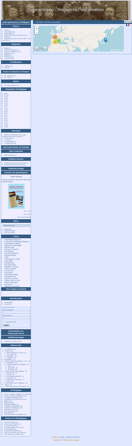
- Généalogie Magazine (11, 240)
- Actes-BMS (8, 261)
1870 (6, 30)
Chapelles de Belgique (16, 89)
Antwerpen (11, 368)
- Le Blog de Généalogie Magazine (16, 241)
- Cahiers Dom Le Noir (11, 280)
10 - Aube (10, 354)
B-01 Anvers (10, 373)
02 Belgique (8, 359)
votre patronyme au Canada (16, 147)
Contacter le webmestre (72, 437)
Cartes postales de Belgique (14, 371)
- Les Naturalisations (11, 253)
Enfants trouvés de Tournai (13, 164)
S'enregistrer (8, 302)
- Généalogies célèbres (11, 243)
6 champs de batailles (11, 431)
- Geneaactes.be (9, 276)
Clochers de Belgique (11, 407)
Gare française (16, 151)
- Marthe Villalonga (10, 282)
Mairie (16, 81)
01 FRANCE (8, 349)
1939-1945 (7, 33)
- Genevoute (8, 273)
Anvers (9, 374)
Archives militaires (10, 50)
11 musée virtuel (9, 425)
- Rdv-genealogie (9, 265)
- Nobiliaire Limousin (10, 267)
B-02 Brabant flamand (13, 376)
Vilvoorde (11, 369)
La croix (7, 140)
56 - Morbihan (9, 76)
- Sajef (5, 257)
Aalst (9, 366)
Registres (15, 44)
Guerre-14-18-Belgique (16, 418)
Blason (6, 401)
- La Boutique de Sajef (11, 259)
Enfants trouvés (16, 159)
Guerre (16, 26)
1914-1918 (7, 32)
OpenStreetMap (118, 50)
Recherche (8, 229)
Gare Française (9, 155)
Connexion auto (9, 322)
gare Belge (8, 413)
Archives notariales (10, 51)
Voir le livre (27, 214)
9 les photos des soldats (12, 434)
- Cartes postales (9, 269)
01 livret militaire (9, 422)
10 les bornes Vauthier (11, 424)
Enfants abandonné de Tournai (14, 163)
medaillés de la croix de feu (13, 399)
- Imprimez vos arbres (11, 286)
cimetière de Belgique (11, 397)
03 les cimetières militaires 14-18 (16, 361)
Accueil (39, 22)
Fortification (16, 62)
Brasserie (7, 402)
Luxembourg (8, 58)
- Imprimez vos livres (11, 278)
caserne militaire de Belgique (16, 364)
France (6, 56)
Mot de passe (7, 315)
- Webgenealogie (9, 255)
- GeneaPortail (8, 263)
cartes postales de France (14, 352)
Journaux (16, 131)
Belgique (7, 53)
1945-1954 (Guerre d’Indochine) (15, 35)
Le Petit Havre (9, 141)
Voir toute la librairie (24, 217)
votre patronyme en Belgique (16, 22)
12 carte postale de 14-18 (12, 427)
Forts (6, 68)
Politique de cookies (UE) (12, 341)
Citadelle (7, 66)
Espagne (7, 55)
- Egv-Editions (8, 251)
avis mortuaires (9, 411)
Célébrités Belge (16, 168)
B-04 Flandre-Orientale (14, 379)
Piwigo (62, 437)
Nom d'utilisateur (8, 310)
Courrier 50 (8, 138)
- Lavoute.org (8, 271)
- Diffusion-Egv (8, 247)
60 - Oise (7, 77)
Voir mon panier (9, 232)
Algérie (6, 37)
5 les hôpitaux (9, 429)
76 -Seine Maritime (10, 85)
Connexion (7, 304)
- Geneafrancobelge (10, 274)
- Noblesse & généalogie (12, 245)
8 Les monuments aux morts (13, 432)
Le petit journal (9, 143)
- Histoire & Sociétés (10, 249)
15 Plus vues (50, 22)
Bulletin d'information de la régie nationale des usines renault (14, 135)
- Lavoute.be (8, 284)
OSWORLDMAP (9, 231)
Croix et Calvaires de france (16, 72)
